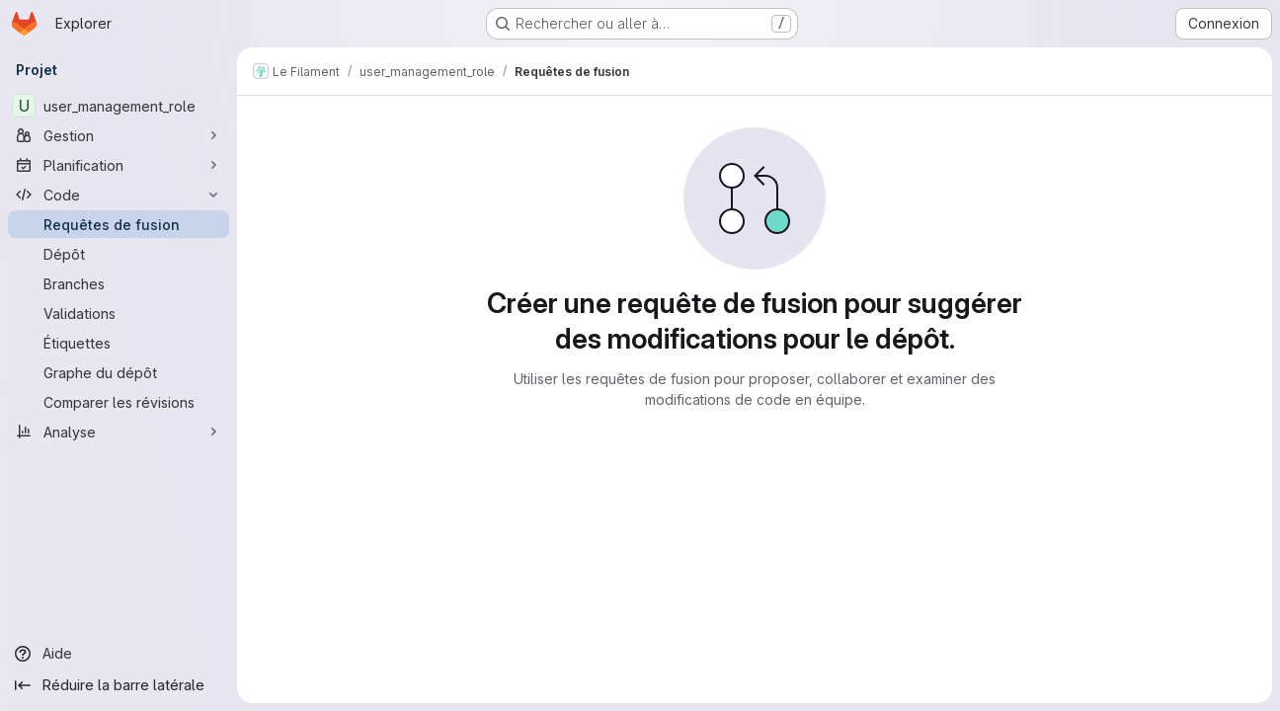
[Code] (118, 194)
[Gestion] (118, 135)
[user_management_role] (118, 105)
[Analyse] (118, 431)
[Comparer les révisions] (118, 402)
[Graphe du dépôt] (118, 372)
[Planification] (118, 165)
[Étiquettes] (118, 342)
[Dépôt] (118, 254)
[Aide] (118, 654)
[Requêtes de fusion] (118, 224)
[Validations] (118, 313)
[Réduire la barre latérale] (118, 685)
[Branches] (118, 283)
